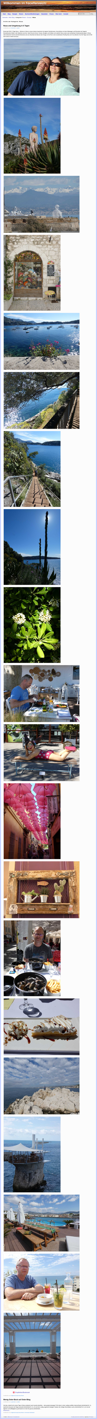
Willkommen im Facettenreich (13, 1416)
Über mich (59, 14)
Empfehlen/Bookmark (22, 1392)
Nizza (19, 1395)
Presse (52, 14)
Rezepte (14, 14)
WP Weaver (91, 1416)
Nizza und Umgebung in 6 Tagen (16, 26)
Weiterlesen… (6, 1410)
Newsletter (44, 14)
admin (18, 27)
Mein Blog (11, 17)
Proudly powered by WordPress (77, 1416)
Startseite (5, 17)
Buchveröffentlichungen (32, 14)
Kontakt (66, 14)
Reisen (21, 14)
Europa (29, 17)
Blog (9, 14)
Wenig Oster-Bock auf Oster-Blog (16, 1400)
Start (4, 14)
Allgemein (13, 1395)
